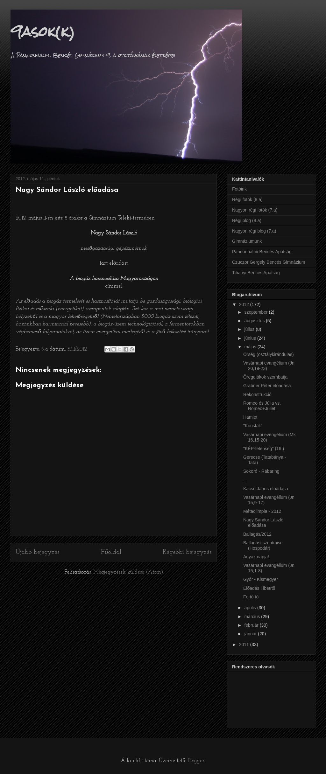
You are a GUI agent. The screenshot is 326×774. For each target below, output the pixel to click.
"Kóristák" (253, 425)
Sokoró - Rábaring (261, 471)
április (250, 607)
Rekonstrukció (257, 394)
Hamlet (250, 417)
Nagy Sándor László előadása (263, 522)
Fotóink (239, 189)
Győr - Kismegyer (260, 579)
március (252, 616)
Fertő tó (251, 596)
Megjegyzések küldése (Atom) (128, 572)
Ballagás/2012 (257, 534)
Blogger (196, 761)
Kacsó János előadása (265, 488)
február (251, 625)
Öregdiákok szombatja (265, 377)
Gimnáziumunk (247, 241)
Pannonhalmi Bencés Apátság (262, 251)
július (250, 329)
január (251, 633)
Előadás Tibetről (259, 588)
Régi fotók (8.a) (247, 199)
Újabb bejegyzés (38, 552)
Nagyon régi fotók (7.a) (254, 210)
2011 (244, 644)
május (250, 346)
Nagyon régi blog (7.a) (254, 231)
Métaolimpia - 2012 (262, 511)
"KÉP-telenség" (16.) (263, 448)
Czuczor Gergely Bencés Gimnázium (268, 262)
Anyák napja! (256, 556)
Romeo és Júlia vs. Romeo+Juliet (262, 406)
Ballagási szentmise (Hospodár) (263, 545)
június (250, 338)
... (245, 479)
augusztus (255, 320)
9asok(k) (43, 31)
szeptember (256, 312)
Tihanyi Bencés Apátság (256, 272)
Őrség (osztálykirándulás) (268, 354)
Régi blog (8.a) (246, 220)
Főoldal (111, 552)
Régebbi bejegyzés (187, 552)
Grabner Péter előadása (267, 385)
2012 (244, 304)
